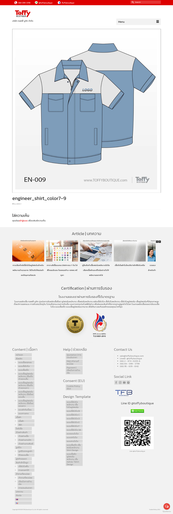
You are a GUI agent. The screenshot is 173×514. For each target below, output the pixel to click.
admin (18, 204)
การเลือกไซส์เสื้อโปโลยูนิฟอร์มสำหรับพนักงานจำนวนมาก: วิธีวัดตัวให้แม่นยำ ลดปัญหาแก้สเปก (28, 270)
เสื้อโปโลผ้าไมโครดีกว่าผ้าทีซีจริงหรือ (130, 265)
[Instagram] (120, 382)
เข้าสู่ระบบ (23, 220)
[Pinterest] (128, 382)
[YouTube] (124, 382)
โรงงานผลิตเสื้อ (21, 301)
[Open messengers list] (166, 506)
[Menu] (138, 22)
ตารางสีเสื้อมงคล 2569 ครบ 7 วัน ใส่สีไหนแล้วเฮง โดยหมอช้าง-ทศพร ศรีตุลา (62, 270)
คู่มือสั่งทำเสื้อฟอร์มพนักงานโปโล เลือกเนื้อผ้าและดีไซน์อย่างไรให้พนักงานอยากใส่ (96, 270)
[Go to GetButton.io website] (167, 511)
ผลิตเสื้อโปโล (99, 301)
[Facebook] (116, 382)
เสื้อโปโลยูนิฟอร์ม (127, 301)
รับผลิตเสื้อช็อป (54, 301)
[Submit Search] (132, 2)
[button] (160, 242)
